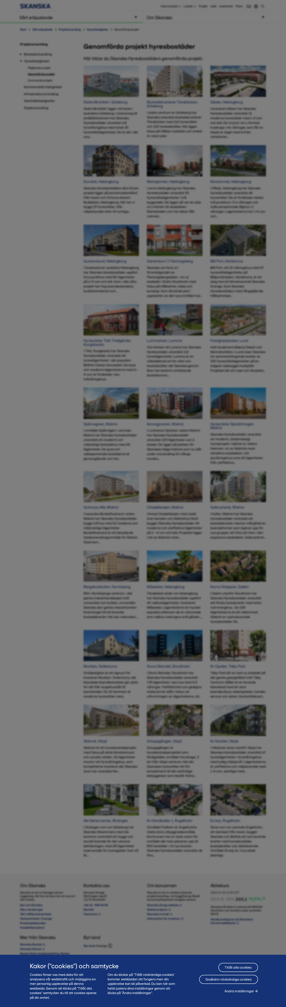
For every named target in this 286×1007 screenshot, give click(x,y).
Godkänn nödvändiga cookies (228, 981)
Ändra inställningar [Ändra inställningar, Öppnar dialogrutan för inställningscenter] (239, 993)
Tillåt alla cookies (238, 969)
